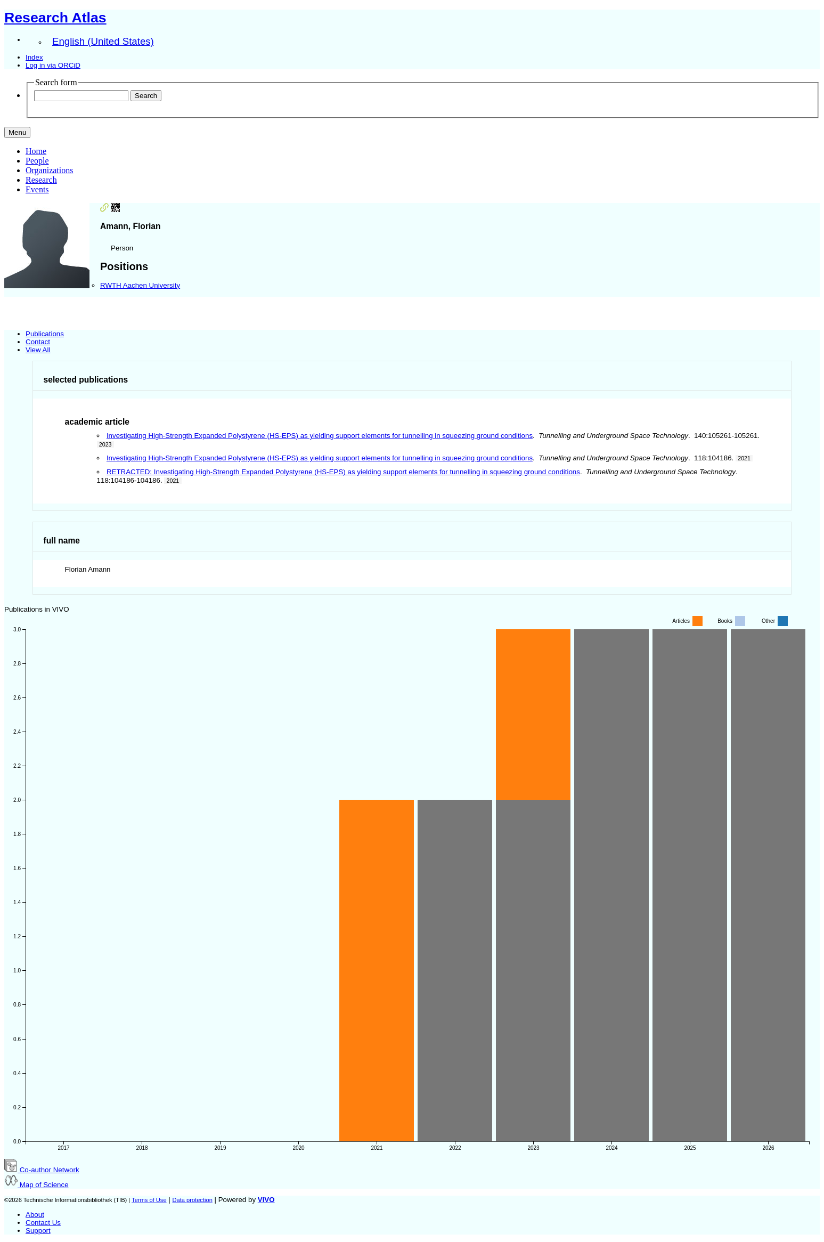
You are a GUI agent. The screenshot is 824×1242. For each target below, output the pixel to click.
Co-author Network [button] (41, 1170)
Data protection (192, 1200)
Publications (45, 334)
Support (38, 1231)
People (37, 160)
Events (37, 189)
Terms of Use (149, 1200)
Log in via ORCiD (53, 65)
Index (34, 57)
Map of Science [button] (36, 1185)
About (35, 1215)
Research (41, 179)
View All (38, 350)
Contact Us (43, 1223)
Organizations (49, 170)
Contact (38, 342)
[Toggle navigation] (17, 132)
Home (36, 151)
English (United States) (103, 41)
